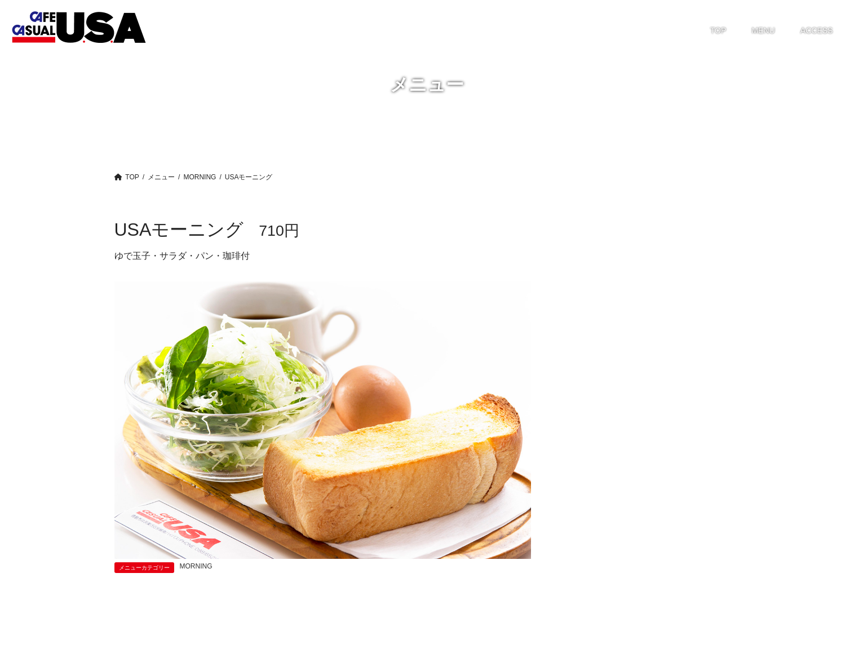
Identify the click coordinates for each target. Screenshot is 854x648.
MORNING (196, 567)
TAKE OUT (593, 351)
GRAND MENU (601, 267)
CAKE (585, 247)
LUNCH (587, 310)
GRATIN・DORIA (605, 288)
